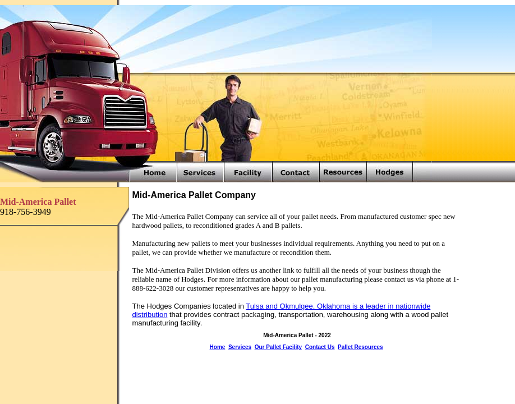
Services (239, 347)
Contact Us (320, 347)
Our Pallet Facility (278, 347)
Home (218, 347)
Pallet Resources (360, 347)
